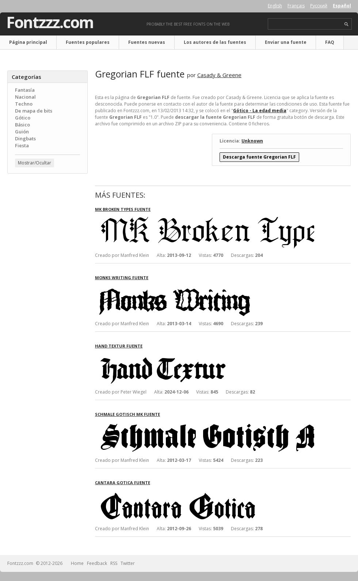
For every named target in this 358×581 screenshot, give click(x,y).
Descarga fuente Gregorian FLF (259, 157)
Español (342, 6)
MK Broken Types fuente (123, 209)
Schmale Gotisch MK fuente (127, 414)
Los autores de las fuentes (215, 42)
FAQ (329, 42)
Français (296, 6)
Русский (318, 6)
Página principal (28, 42)
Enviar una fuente (285, 42)
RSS (113, 563)
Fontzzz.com (50, 22)
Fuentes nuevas (146, 42)
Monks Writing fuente (121, 277)
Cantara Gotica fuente (122, 482)
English (275, 6)
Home (77, 563)
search (346, 24)
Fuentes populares (88, 42)
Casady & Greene (219, 75)
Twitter (128, 563)
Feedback (97, 563)
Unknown (252, 141)
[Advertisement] (47, 223)
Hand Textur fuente (118, 346)
